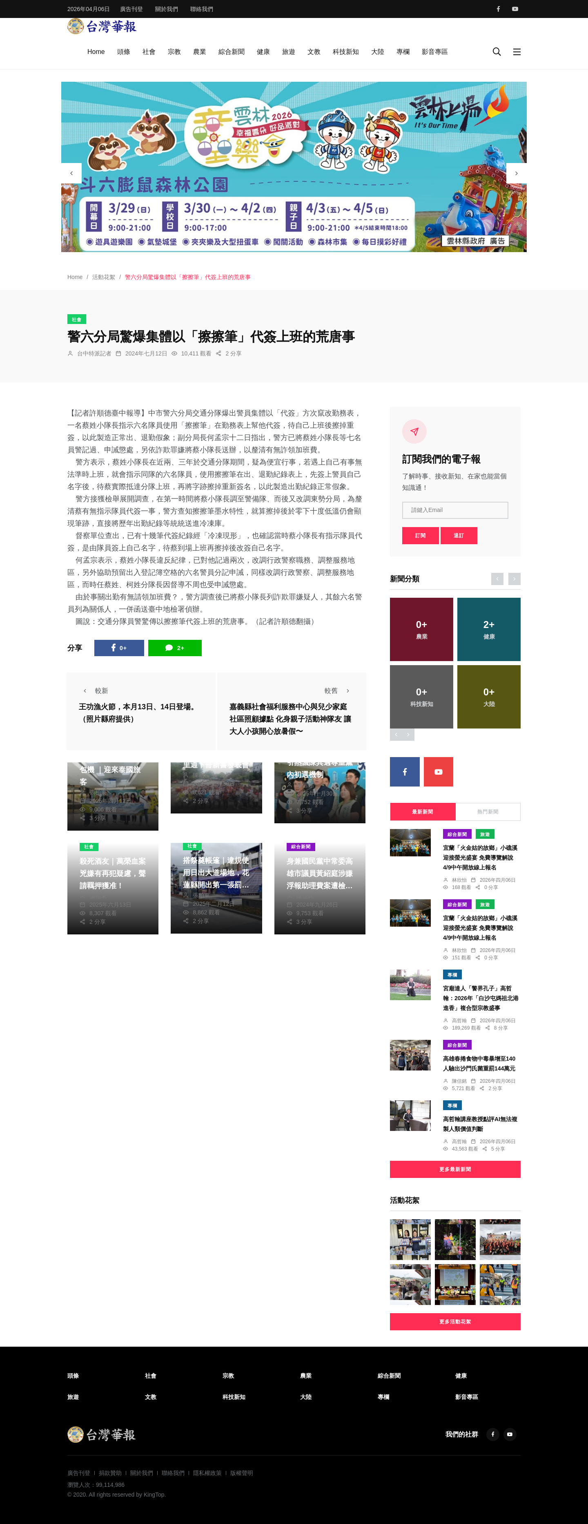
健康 (263, 51)
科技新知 (346, 51)
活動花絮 (103, 277)
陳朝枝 (201, 775)
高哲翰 (459, 1020)
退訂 (459, 536)
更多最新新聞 (455, 1169)
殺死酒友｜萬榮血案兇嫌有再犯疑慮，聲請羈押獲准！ (113, 873)
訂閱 (420, 536)
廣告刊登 (131, 9)
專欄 (403, 51)
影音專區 (435, 51)
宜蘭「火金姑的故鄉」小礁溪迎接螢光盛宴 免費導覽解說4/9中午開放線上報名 (480, 858)
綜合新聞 (231, 51)
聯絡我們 (201, 9)
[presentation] (71, 173)
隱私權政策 (207, 1473)
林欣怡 (459, 880)
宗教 (174, 51)
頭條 (123, 51)
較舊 (339, 690)
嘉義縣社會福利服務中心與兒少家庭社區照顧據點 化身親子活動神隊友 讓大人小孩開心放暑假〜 (290, 719)
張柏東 (98, 792)
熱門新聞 (488, 812)
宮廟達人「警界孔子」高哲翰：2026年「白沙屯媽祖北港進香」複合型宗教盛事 (481, 998)
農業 (199, 51)
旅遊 (288, 51)
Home (96, 51)
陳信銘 (305, 785)
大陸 (377, 51)
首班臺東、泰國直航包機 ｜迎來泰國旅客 (113, 769)
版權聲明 (241, 1473)
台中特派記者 (94, 353)
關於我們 (166, 9)
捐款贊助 (110, 1473)
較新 (93, 690)
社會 (149, 51)
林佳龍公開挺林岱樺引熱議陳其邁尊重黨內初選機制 (320, 762)
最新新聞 (422, 812)
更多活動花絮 (455, 1322)
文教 (314, 51)
